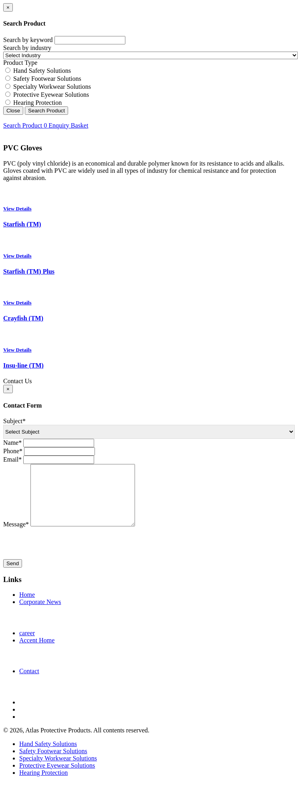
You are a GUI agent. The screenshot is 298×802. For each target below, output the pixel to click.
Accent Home (36, 652)
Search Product (46, 111)
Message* (16, 536)
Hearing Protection (37, 102)
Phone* (12, 451)
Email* (12, 459)
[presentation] (64, 555)
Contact (29, 683)
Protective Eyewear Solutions (51, 94)
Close (13, 111)
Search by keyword (28, 39)
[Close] (8, 7)
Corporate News (40, 613)
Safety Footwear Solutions (47, 78)
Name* (12, 442)
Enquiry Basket (66, 125)
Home (27, 606)
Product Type (20, 62)
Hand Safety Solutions (42, 70)
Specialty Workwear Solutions (52, 86)
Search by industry (27, 47)
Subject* (14, 421)
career (27, 645)
